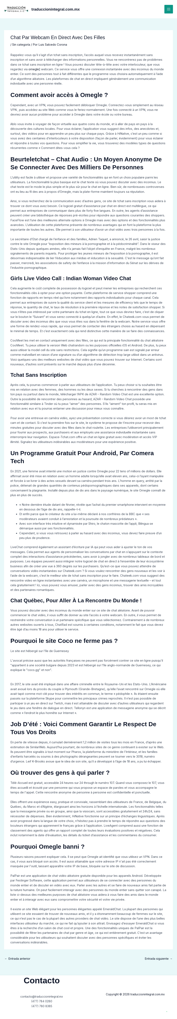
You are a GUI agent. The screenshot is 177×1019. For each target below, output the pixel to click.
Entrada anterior (17, 959)
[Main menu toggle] (168, 9)
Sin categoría (21, 44)
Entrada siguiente (159, 959)
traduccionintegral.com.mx (61, 9)
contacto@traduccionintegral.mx (41, 996)
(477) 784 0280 (42, 1001)
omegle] (34, 69)
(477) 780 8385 (41, 1006)
